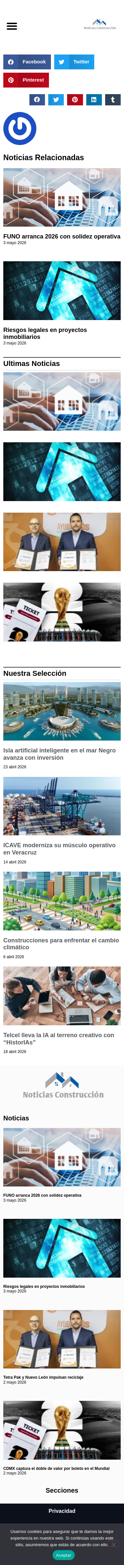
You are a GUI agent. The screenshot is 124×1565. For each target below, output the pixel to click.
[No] (113, 1544)
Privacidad (62, 1511)
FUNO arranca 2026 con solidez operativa (61, 236)
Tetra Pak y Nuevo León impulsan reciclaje (43, 1377)
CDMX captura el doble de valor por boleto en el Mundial (56, 1468)
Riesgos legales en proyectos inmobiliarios (44, 1286)
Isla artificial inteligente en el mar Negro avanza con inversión (59, 754)
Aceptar (63, 1555)
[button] (11, 26)
